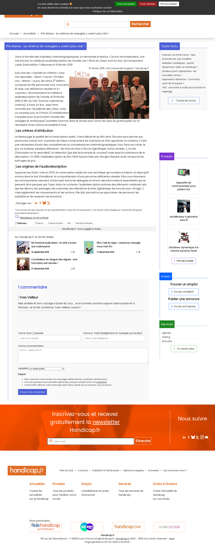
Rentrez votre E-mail (33, 441)
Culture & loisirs (55, 223)
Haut (172, 538)
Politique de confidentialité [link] (107, 11)
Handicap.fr (122, 538)
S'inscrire (143, 441)
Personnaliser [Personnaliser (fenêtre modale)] (168, 4)
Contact (83, 470)
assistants (101, 382)
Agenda (166, 332)
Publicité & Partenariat (106, 470)
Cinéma (39, 223)
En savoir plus (183, 348)
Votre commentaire (30, 346)
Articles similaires (84, 223)
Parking (166, 337)
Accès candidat (182, 292)
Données (153, 470)
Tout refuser (147, 4)
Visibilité (23, 368)
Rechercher (140, 24)
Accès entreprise (183, 306)
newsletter (106, 422)
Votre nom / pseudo (30, 333)
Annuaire (167, 341)
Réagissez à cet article (34, 218)
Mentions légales (134, 470)
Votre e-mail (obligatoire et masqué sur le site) (112, 333)
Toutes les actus (183, 100)
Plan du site (66, 470)
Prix (69, 223)
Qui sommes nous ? (175, 470)
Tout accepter (126, 4)
